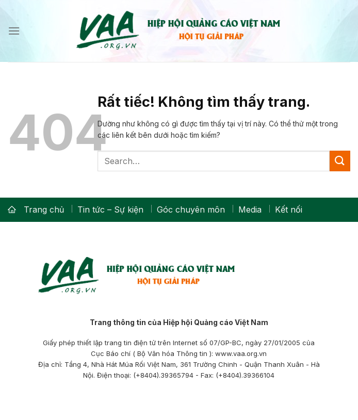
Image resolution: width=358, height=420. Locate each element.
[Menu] (14, 30)
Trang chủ (44, 209)
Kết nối (288, 209)
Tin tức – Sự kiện (110, 209)
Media (250, 209)
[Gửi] (340, 161)
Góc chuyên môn (191, 209)
